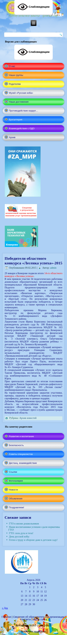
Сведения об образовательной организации (38, 616)
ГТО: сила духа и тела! (21, 533)
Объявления (15, 498)
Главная (6, 616)
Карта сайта (40, 619)
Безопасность (16, 445)
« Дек (5, 608)
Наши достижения (19, 101)
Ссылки (13, 472)
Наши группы (16, 75)
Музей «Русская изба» (21, 93)
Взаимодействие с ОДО (21, 128)
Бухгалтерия (15, 119)
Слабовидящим (33, 52)
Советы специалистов (21, 454)
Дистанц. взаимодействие (23, 463)
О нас (12, 66)
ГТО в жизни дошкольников (24, 523)
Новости (13, 489)
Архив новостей (27, 418)
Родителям (15, 84)
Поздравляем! (16, 507)
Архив (12, 137)
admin (53, 267)
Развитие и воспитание (21, 436)
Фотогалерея (16, 480)
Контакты (25, 619)
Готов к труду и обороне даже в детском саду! (33, 540)
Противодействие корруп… (23, 110)
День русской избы (19, 536)
